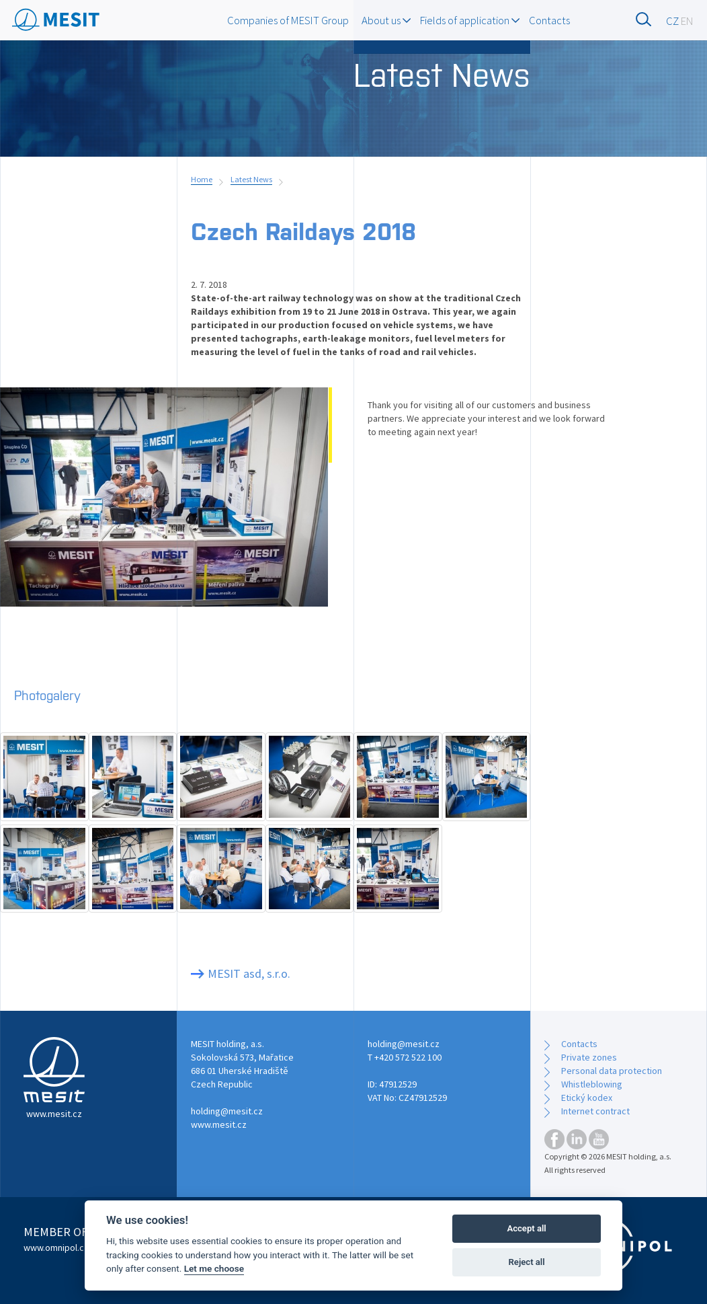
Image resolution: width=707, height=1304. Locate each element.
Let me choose (214, 1268)
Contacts (549, 20)
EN (687, 20)
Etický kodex (586, 1097)
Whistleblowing (591, 1084)
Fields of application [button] (469, 20)
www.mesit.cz (219, 1124)
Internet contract (595, 1111)
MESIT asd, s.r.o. (249, 973)
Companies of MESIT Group (288, 20)
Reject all (527, 1262)
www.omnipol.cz (56, 1247)
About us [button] (386, 20)
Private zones (589, 1057)
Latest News (251, 179)
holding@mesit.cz (227, 1111)
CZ (672, 20)
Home (201, 179)
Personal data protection (611, 1071)
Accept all (526, 1228)
